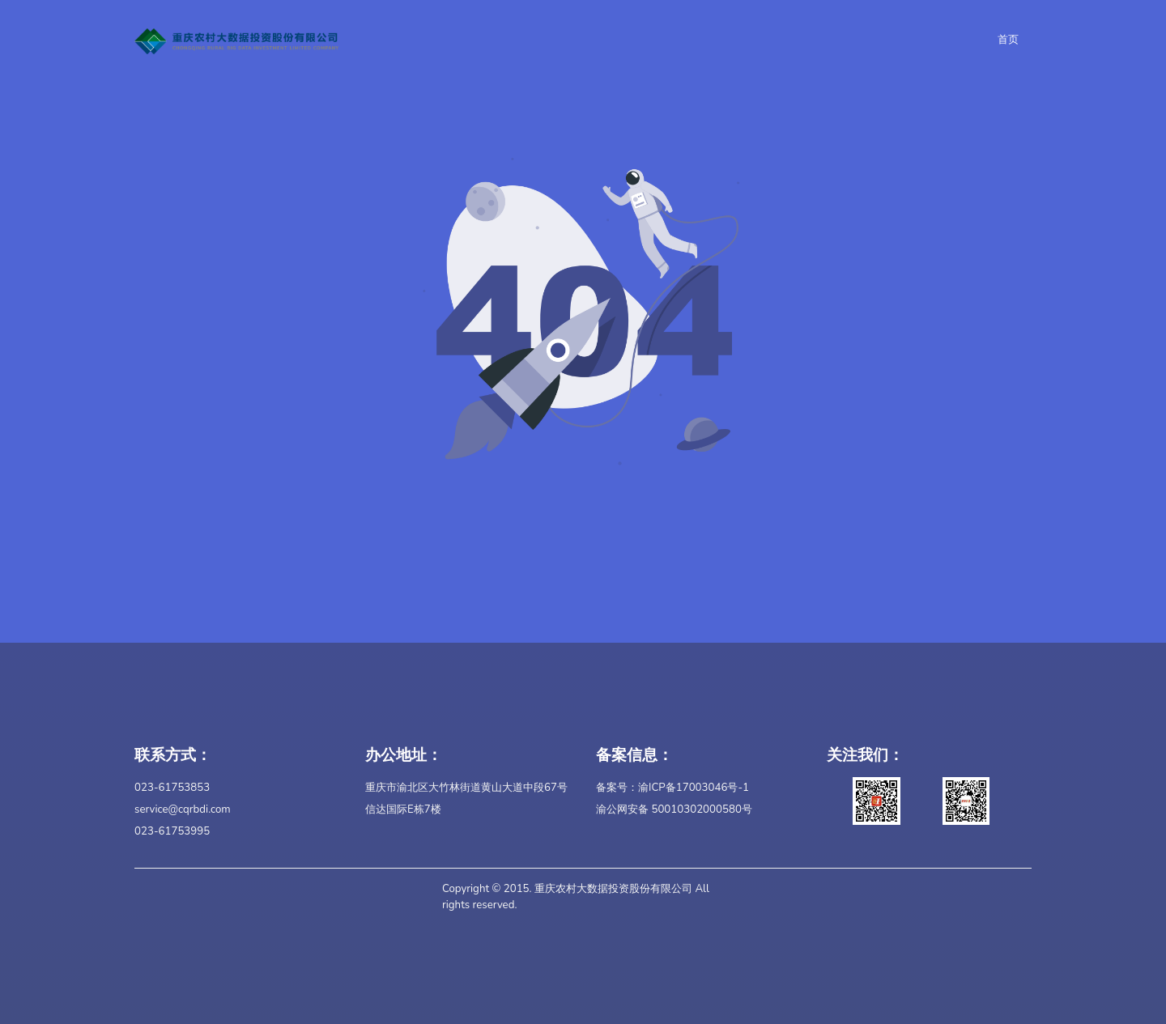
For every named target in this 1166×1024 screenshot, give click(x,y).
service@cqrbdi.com (182, 809)
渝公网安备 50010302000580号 (674, 809)
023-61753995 (172, 831)
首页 (1008, 39)
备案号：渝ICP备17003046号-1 (672, 787)
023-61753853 (172, 787)
